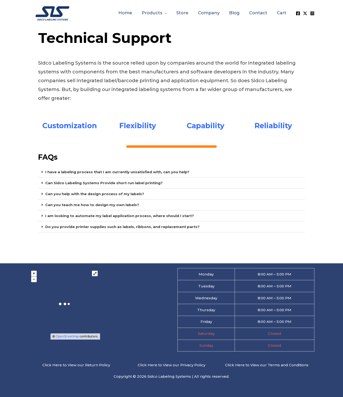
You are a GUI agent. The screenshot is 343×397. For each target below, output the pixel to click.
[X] (305, 13)
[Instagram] (312, 13)
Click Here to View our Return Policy (76, 365)
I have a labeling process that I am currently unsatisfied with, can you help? (117, 172)
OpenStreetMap (67, 336)
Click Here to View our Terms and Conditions (266, 365)
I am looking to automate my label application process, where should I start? (119, 216)
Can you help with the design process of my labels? (94, 194)
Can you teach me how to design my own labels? (92, 205)
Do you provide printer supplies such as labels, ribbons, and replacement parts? (122, 226)
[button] (164, 12)
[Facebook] (298, 13)
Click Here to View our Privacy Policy (171, 365)
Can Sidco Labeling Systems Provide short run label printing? (104, 183)
